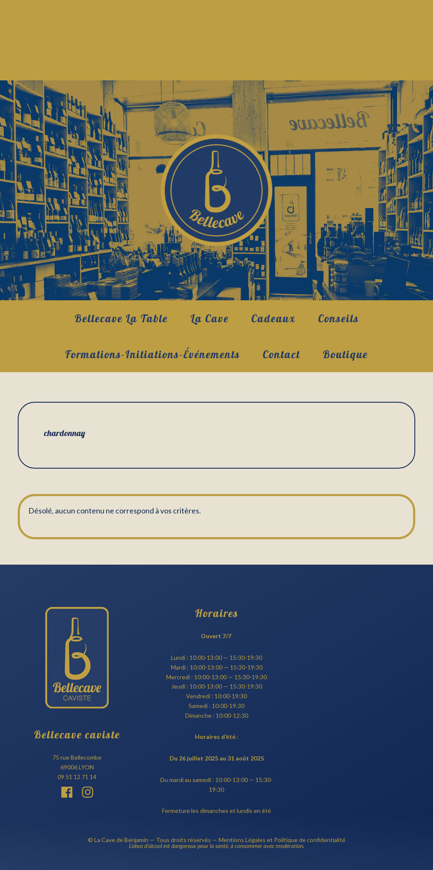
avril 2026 (216, 47)
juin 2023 (217, 55)
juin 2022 (217, 62)
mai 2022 (216, 70)
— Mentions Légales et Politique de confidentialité (278, 839)
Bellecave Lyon (216, 190)
